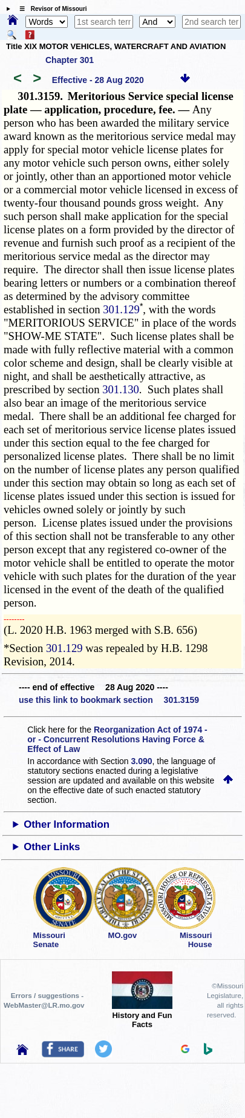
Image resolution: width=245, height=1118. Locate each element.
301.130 (120, 389)
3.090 (141, 761)
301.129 (121, 309)
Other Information (66, 824)
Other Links (52, 847)
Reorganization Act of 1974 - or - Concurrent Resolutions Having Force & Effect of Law (117, 739)
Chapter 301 (69, 60)
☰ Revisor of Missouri (50, 8)
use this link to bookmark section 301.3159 (109, 700)
